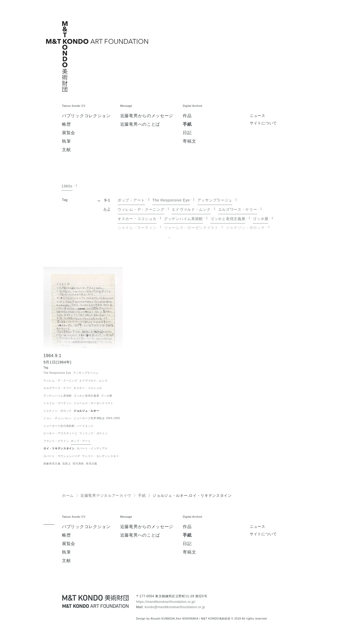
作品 (187, 116)
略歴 (66, 124)
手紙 (187, 124)
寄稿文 (189, 141)
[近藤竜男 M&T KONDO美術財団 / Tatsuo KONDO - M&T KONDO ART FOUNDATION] (95, 601)
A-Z (107, 209)
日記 (187, 133)
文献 (66, 150)
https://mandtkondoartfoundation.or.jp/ (165, 602)
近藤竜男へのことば (140, 124)
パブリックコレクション (86, 116)
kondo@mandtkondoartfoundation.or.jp (175, 607)
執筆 (66, 141)
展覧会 (68, 133)
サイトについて (263, 123)
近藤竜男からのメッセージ (146, 116)
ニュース (257, 116)
